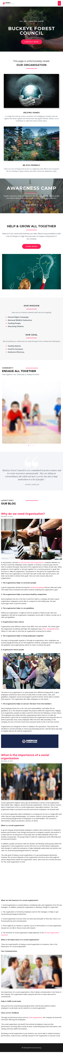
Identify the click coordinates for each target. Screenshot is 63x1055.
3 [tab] (33, 448)
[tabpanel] (30, 415)
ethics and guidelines (49, 632)
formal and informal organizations (30, 566)
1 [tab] (28, 448)
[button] (31, 45)
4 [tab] (35, 448)
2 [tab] (30, 448)
